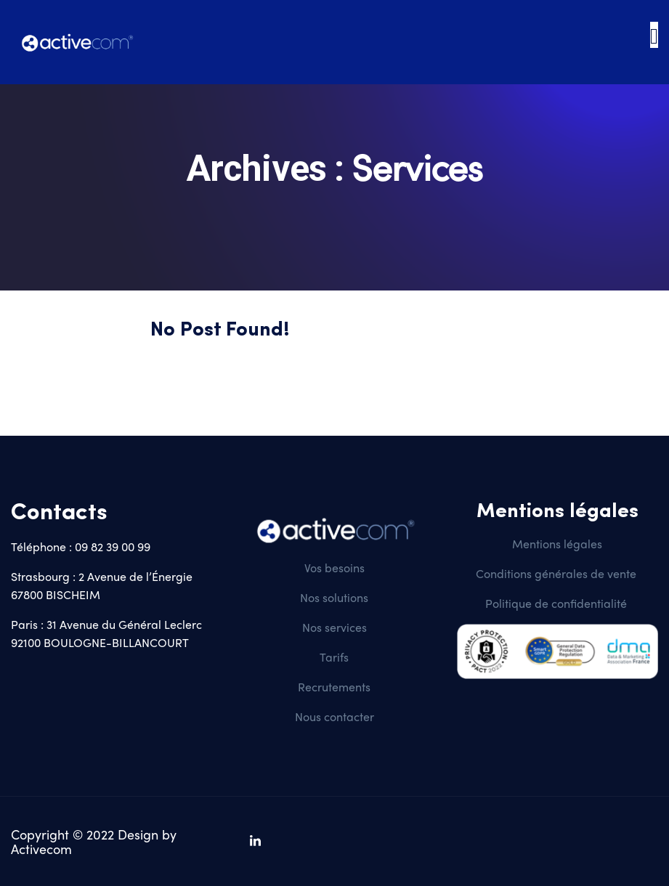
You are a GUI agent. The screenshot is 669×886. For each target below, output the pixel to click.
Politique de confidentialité (556, 603)
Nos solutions (334, 597)
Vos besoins (334, 567)
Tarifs (334, 657)
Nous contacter (334, 716)
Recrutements (334, 686)
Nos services (334, 627)
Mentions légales (557, 543)
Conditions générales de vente (557, 573)
